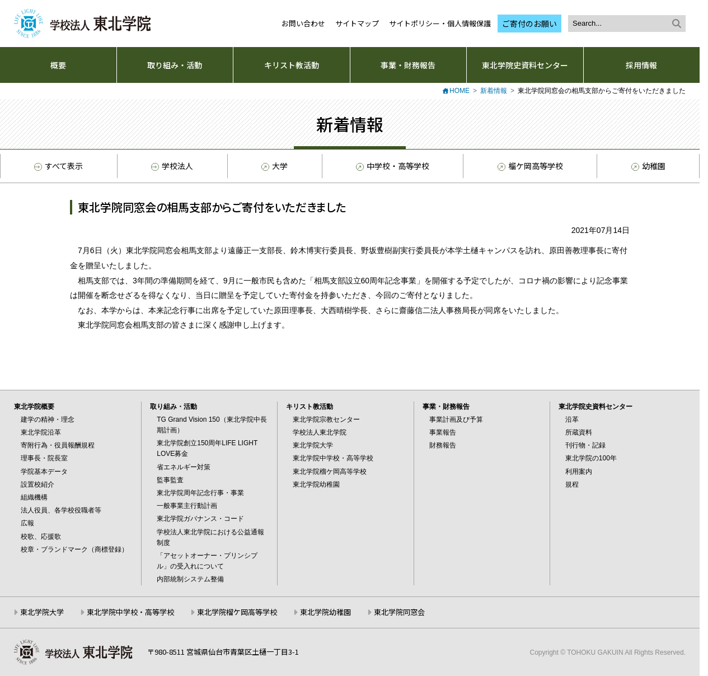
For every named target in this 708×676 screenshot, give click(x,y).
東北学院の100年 (591, 458)
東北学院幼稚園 (316, 484)
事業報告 (442, 432)
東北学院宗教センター (326, 419)
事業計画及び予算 (456, 419)
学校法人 (172, 165)
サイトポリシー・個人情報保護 (440, 23)
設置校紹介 (37, 484)
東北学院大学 (313, 445)
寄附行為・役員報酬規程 (58, 445)
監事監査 (170, 480)
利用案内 (578, 471)
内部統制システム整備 (190, 579)
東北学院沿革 (41, 432)
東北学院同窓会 (399, 612)
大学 (274, 166)
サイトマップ (357, 23)
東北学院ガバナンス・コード (200, 519)
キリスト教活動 (291, 65)
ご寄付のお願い (529, 23)
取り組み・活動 (174, 65)
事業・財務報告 (408, 65)
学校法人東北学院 (319, 432)
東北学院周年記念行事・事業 (200, 493)
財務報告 (442, 445)
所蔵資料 (578, 432)
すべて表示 (58, 165)
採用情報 (641, 65)
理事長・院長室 (44, 458)
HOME (459, 91)
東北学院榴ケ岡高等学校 (330, 471)
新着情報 (493, 91)
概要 (58, 65)
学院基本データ (44, 471)
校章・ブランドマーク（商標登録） (74, 549)
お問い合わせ (303, 23)
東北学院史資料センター (525, 65)
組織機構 (34, 497)
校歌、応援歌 (41, 536)
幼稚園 (647, 166)
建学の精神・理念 (47, 419)
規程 (572, 484)
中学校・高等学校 (391, 166)
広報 (27, 523)
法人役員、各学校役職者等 (61, 510)
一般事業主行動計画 (187, 506)
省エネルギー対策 (183, 467)
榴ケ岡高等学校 (529, 166)
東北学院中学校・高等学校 (333, 458)
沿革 (572, 419)
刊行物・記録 (585, 445)
